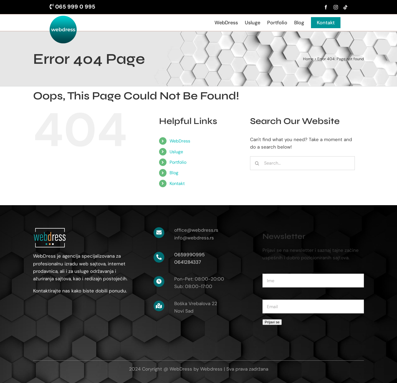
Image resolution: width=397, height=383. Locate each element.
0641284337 (187, 262)
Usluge (176, 152)
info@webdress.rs (194, 238)
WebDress (180, 141)
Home (308, 58)
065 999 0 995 (72, 6)
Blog (174, 173)
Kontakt (177, 183)
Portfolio (178, 162)
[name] (313, 280)
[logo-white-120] (49, 229)
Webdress (211, 369)
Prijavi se (272, 322)
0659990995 (189, 255)
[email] (313, 306)
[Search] (257, 163)
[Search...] (302, 163)
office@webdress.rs (196, 230)
